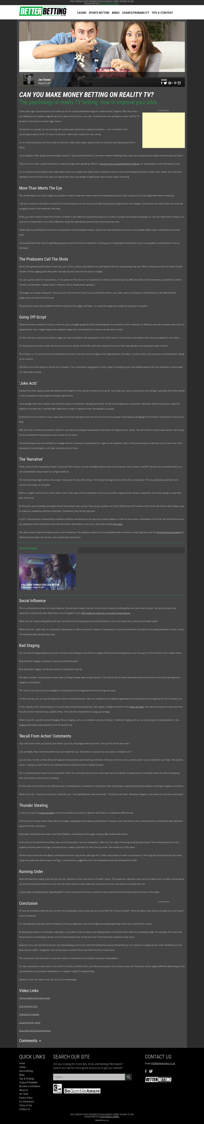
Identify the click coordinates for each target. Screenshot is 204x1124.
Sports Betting (99, 12)
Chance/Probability (135, 12)
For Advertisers (26, 1101)
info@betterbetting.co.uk (163, 1063)
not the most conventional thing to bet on (119, 163)
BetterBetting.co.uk (102, 1120)
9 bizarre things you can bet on (40, 585)
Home (22, 1063)
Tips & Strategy (162, 12)
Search (180, 11)
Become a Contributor (29, 1086)
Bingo (115, 12)
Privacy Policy (26, 1097)
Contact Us (24, 1109)
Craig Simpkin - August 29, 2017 (33, 587)
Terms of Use (25, 1105)
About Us (23, 1090)
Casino (81, 12)
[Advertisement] (163, 130)
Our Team (23, 1093)
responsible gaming (109, 3)
